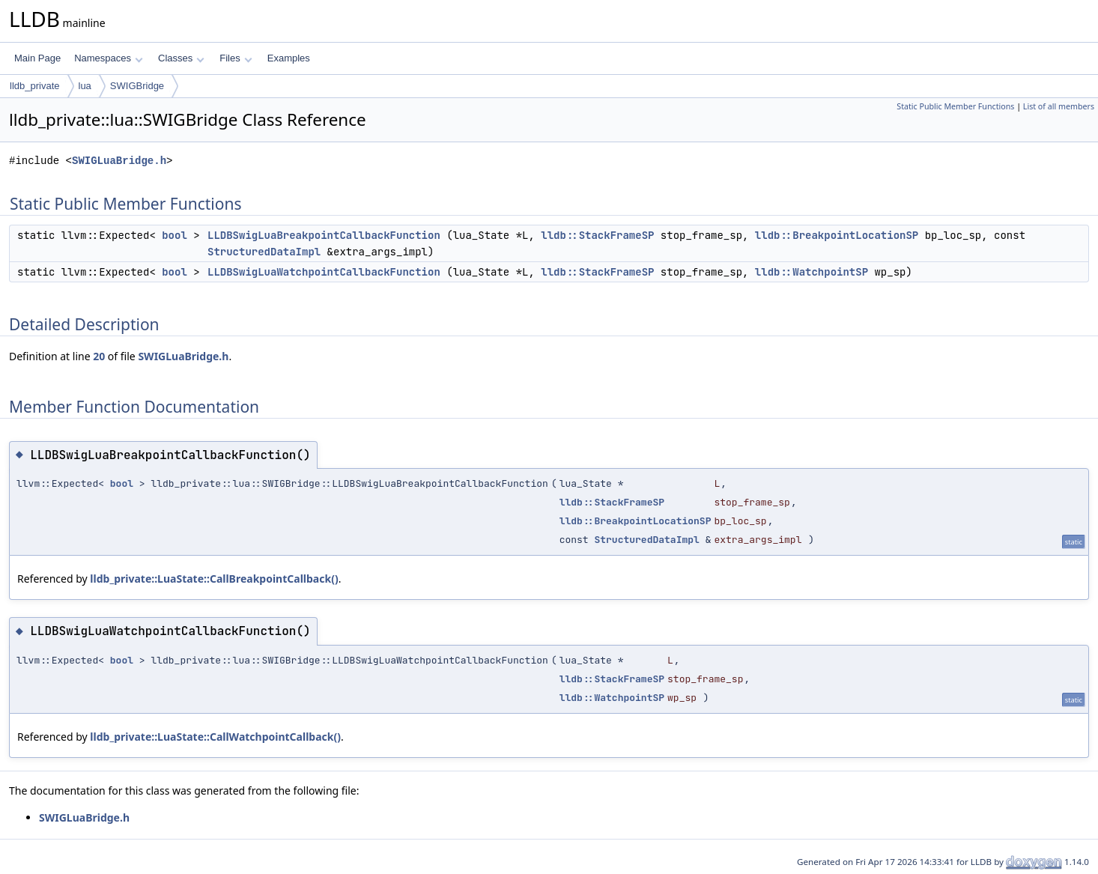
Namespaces (108, 58)
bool (174, 235)
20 (99, 356)
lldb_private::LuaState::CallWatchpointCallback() (215, 736)
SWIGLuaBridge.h (119, 161)
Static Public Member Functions (955, 106)
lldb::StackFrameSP (597, 235)
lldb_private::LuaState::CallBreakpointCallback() (214, 578)
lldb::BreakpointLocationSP (836, 235)
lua (85, 85)
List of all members (1058, 106)
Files (235, 58)
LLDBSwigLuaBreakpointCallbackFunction (323, 235)
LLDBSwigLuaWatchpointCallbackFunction (323, 272)
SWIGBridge (137, 85)
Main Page (37, 58)
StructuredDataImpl (264, 251)
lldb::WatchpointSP (811, 272)
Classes (181, 58)
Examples (288, 58)
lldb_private (35, 85)
